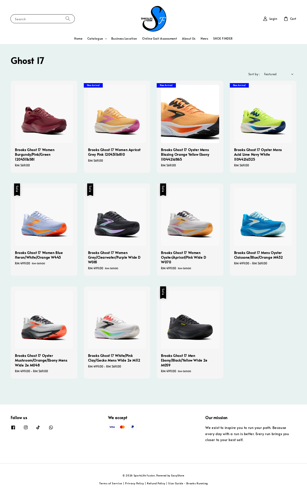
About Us (188, 38)
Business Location (124, 38)
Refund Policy (156, 483)
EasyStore (177, 475)
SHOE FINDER (223, 38)
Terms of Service (110, 483)
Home (78, 38)
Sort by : (254, 74)
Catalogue (95, 38)
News (204, 38)
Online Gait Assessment (159, 38)
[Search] (68, 18)
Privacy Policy (134, 483)
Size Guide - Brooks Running (188, 483)
